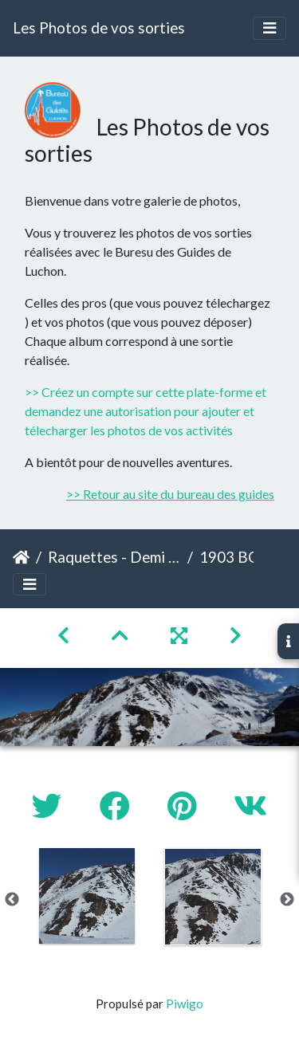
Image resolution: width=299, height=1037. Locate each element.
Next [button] (287, 900)
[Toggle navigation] (269, 28)
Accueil (21, 557)
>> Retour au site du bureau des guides (170, 493)
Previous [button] (12, 900)
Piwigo (184, 1003)
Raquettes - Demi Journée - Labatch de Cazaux (114, 557)
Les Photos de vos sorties (99, 27)
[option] (87, 896)
